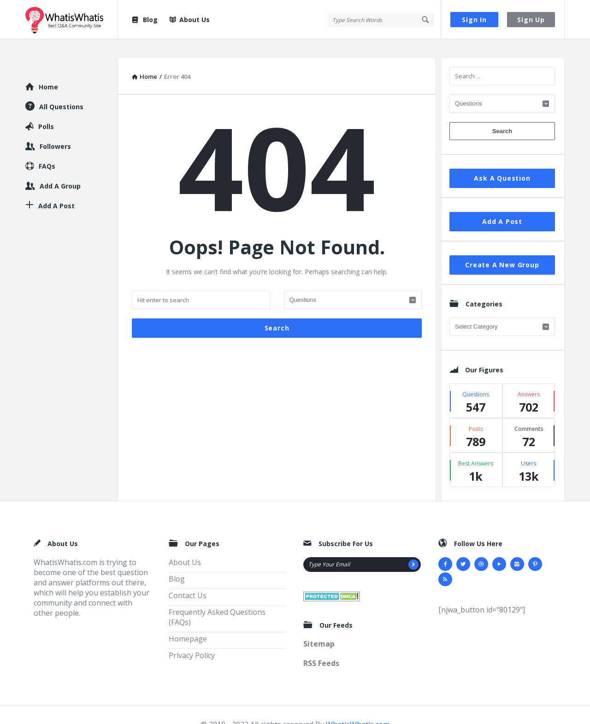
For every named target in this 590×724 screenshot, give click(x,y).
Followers (55, 127)
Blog (144, 19)
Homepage (188, 619)
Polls (46, 107)
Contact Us (187, 576)
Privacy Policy (192, 636)
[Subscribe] (413, 545)
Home (48, 67)
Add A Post (502, 202)
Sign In (474, 19)
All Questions (61, 87)
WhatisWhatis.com (357, 705)
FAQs (47, 146)
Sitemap (319, 624)
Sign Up (531, 19)
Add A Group (60, 166)
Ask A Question (502, 158)
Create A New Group (502, 245)
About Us (190, 19)
